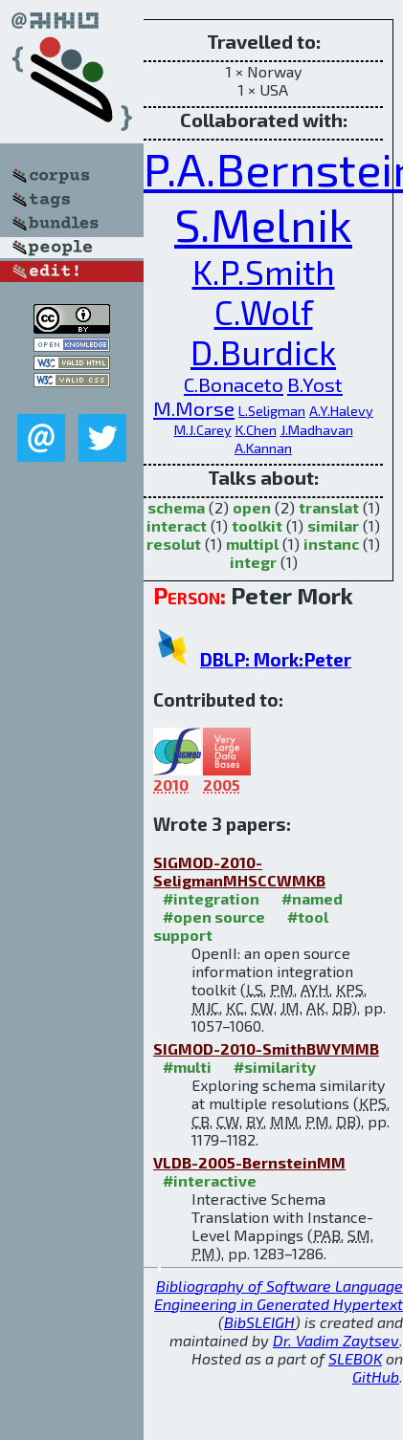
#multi (187, 1067)
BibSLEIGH (259, 1322)
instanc (331, 544)
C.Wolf (263, 312)
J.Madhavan (316, 430)
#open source (214, 916)
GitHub (375, 1376)
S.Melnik (263, 223)
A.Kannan (263, 448)
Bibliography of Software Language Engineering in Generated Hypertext (278, 1294)
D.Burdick (263, 352)
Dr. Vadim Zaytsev (336, 1340)
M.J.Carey (203, 430)
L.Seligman (271, 411)
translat (329, 507)
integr (253, 562)
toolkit (257, 525)
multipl (252, 544)
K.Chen (256, 430)
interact (176, 525)
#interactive (210, 1180)
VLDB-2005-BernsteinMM (249, 1162)
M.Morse (194, 408)
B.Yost (315, 384)
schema (176, 507)
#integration (211, 898)
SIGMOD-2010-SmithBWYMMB (266, 1048)
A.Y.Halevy (341, 411)
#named (312, 898)
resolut (173, 544)
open (252, 507)
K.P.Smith (263, 271)
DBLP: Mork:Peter (275, 659)
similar (333, 525)
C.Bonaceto (233, 384)
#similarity (275, 1067)
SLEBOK (355, 1358)
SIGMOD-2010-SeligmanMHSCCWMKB (239, 871)
